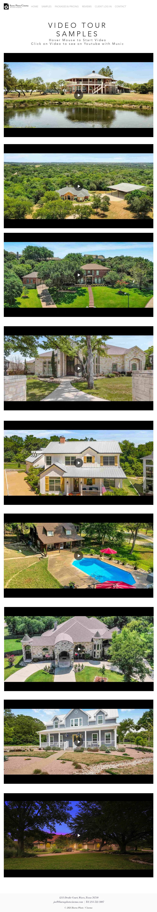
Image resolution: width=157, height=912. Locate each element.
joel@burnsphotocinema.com (68, 901)
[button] (46, 7)
